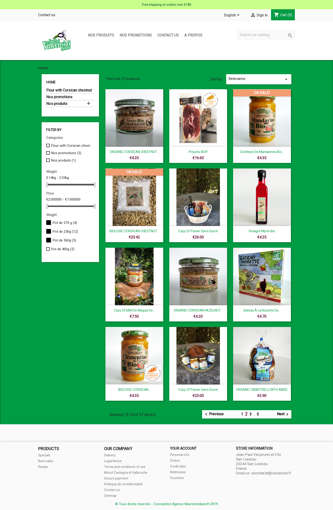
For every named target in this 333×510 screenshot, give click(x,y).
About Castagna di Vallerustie (125, 472)
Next (283, 414)
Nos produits (101, 35)
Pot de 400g (62, 249)
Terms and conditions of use (124, 467)
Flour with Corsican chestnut (69, 90)
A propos (193, 35)
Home (51, 82)
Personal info (179, 455)
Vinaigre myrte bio (262, 231)
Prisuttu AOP (198, 152)
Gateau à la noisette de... (262, 310)
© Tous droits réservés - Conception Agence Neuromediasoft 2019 (166, 504)
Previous (214, 414)
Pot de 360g (64, 240)
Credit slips (178, 466)
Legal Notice (113, 461)
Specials (44, 455)
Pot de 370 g (65, 223)
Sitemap (110, 496)
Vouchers (177, 478)
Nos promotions (136, 35)
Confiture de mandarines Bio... (262, 152)
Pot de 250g (65, 231)
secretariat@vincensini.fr (271, 473)
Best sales (45, 461)
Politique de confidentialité (123, 484)
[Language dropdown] (232, 15)
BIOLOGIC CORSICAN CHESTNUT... (134, 231)
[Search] (266, 35)
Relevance (258, 79)
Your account (183, 448)
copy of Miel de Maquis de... (134, 310)
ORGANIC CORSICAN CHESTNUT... (134, 152)
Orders (175, 460)
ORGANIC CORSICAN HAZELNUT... (198, 310)
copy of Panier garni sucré (198, 231)
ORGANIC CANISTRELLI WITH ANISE (262, 389)
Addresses (178, 472)
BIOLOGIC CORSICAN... (134, 389)
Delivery (110, 455)
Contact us (46, 15)
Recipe (43, 467)
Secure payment (116, 478)
